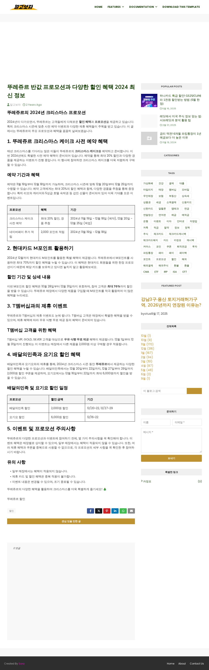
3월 (146, 361)
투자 (194, 246)
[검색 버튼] (194, 391)
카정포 (177, 240)
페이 (171, 253)
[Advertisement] (104, 52)
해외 (184, 259)
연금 (186, 208)
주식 (145, 234)
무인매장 (148, 196)
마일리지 (148, 189)
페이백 (183, 253)
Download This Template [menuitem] (181, 7)
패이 (161, 253)
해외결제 (148, 265)
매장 (161, 189)
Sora (21, 662)
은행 (145, 221)
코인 (158, 246)
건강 (161, 183)
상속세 (185, 196)
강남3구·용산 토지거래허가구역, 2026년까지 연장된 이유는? (171, 302)
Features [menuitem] (114, 7)
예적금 (185, 215)
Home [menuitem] (98, 7)
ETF (156, 272)
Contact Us (197, 662)
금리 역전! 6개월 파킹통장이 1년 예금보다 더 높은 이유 (180, 136)
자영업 (193, 221)
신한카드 (148, 208)
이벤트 (157, 221)
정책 (187, 227)
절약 (166, 227)
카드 (165, 240)
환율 (186, 265)
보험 (161, 196)
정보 (177, 227)
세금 (158, 202)
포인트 (147, 259)
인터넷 (180, 221)
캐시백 (190, 240)
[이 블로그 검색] (164, 391)
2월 (147, 357)
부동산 (172, 196)
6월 (146, 374)
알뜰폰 (162, 208)
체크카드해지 (150, 240)
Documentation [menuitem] (141, 7)
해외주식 (163, 265)
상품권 (147, 202)
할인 (11, 511)
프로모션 (161, 259)
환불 (176, 265)
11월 (147, 344)
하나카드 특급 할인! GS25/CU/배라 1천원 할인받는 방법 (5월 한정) (180, 100)
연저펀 (162, 215)
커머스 (147, 246)
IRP (165, 272)
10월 (146, 336)
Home (170, 662)
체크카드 (158, 234)
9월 (145, 379)
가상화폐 (148, 183)
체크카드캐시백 (177, 234)
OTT (184, 272)
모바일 (185, 189)
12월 (147, 349)
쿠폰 (169, 246)
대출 (181, 183)
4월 (147, 366)
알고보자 (15, 105)
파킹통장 (148, 253)
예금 (173, 215)
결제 (171, 183)
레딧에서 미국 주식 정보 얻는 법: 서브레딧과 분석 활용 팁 (181, 118)
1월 (147, 353)
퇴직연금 (182, 246)
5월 (147, 370)
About (182, 662)
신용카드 (187, 202)
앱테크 (175, 208)
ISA (175, 272)
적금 (156, 227)
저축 (145, 227)
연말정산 (148, 215)
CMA (146, 272)
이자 (169, 221)
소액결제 (171, 202)
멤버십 (172, 189)
